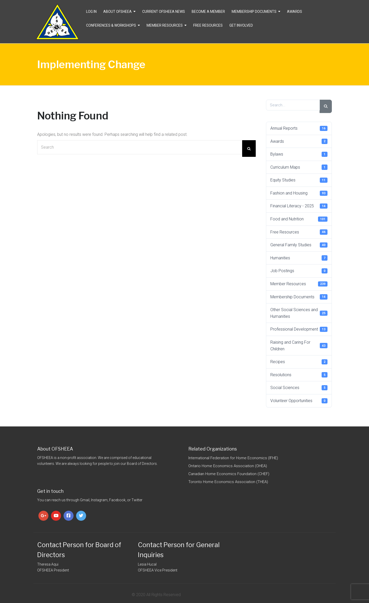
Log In (91, 11)
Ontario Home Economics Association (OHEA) (227, 466)
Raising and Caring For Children (299, 345)
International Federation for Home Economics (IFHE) (233, 458)
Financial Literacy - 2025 (299, 206)
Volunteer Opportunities (299, 400)
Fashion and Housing (299, 193)
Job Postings (299, 270)
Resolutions (299, 374)
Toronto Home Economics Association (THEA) (228, 481)
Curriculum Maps (299, 167)
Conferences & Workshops (111, 25)
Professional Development (299, 329)
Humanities (299, 257)
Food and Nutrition (299, 219)
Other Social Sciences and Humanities (299, 313)
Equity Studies (299, 180)
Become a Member (208, 11)
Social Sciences (299, 387)
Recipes (299, 361)
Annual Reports (299, 128)
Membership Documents (254, 11)
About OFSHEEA (117, 11)
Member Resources (165, 25)
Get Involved (241, 25)
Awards (294, 11)
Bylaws (299, 154)
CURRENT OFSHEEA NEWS (163, 11)
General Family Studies (299, 245)
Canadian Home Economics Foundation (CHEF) (228, 474)
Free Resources (208, 25)
